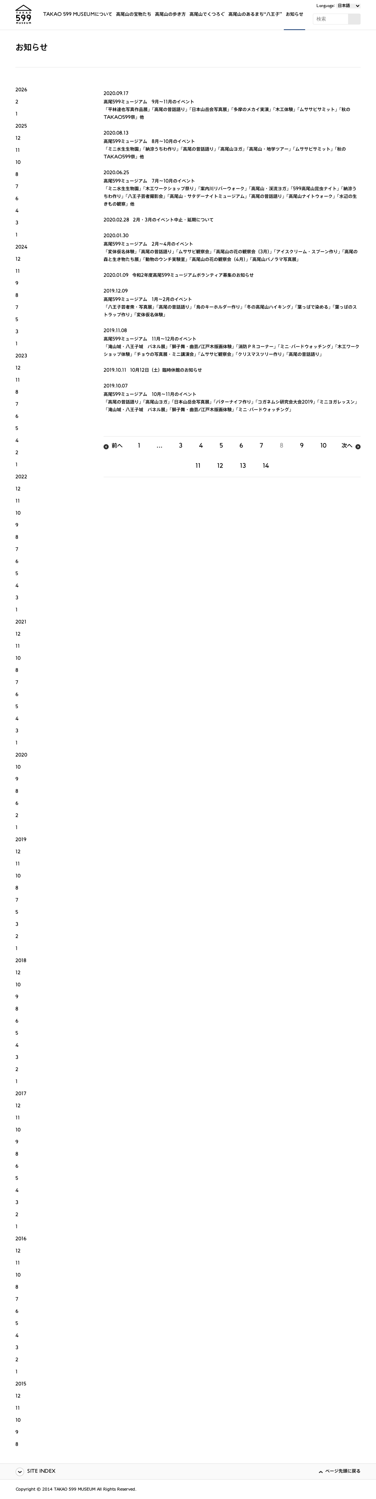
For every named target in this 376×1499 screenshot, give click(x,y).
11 (197, 466)
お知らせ (294, 14)
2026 (21, 90)
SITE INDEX (41, 1471)
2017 (20, 1094)
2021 (20, 622)
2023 (21, 356)
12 (220, 466)
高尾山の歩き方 (170, 14)
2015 (20, 1384)
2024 (21, 247)
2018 (20, 961)
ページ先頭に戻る (343, 1471)
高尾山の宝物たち (133, 14)
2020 (21, 755)
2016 (20, 1239)
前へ (117, 446)
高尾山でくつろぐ (207, 14)
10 (323, 446)
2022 (21, 477)
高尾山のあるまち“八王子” (255, 14)
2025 (21, 126)
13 (243, 466)
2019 (20, 840)
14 (266, 466)
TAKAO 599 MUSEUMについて (77, 14)
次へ (346, 446)
